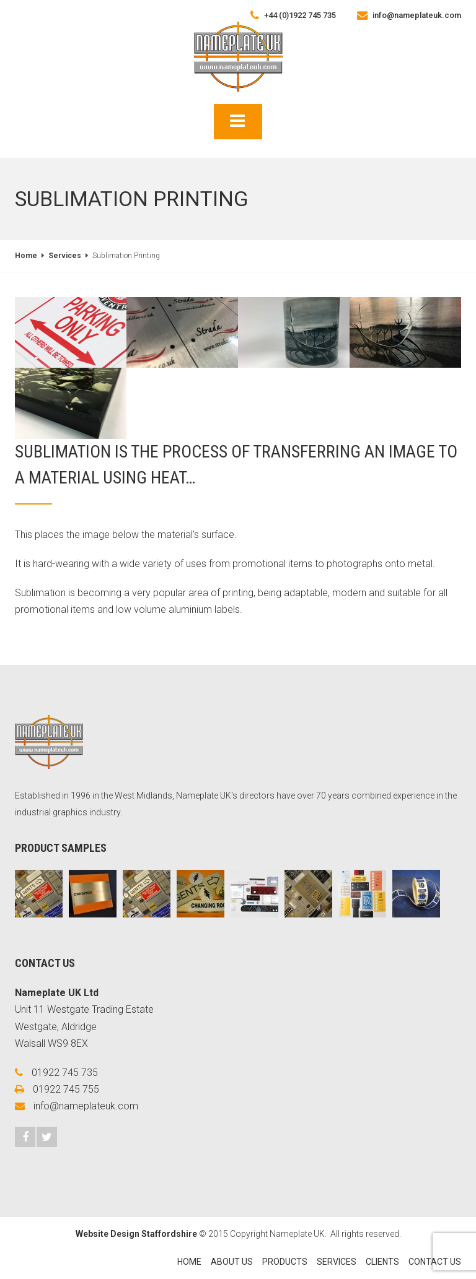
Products (284, 1262)
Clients (382, 1262)
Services (64, 255)
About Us (232, 1262)
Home (26, 255)
